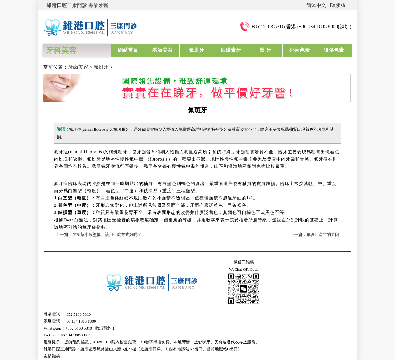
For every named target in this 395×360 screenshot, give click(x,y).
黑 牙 (265, 50)
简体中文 (316, 5)
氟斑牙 (196, 50)
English (337, 5)
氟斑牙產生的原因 (322, 234)
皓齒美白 (162, 50)
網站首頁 (128, 50)
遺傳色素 (334, 50)
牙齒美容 (78, 67)
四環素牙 (231, 50)
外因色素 (299, 50)
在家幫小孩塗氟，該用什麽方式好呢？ (107, 234)
